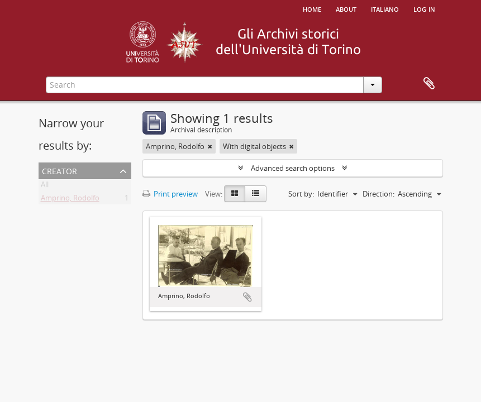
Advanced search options (292, 168)
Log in (424, 8)
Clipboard (429, 84)
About (346, 8)
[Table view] (255, 193)
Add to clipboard (247, 297)
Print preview (170, 194)
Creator (59, 170)
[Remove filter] (210, 146)
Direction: (378, 194)
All (45, 186)
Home (312, 8)
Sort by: (301, 194)
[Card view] (234, 193)
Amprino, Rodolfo (70, 200)
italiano (385, 8)
